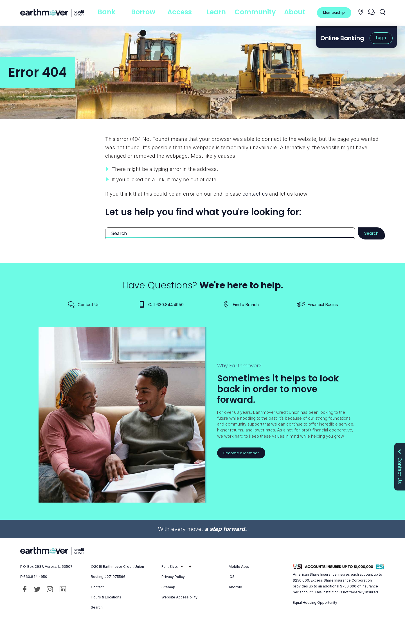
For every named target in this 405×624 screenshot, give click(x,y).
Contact (97, 588)
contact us (255, 194)
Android (235, 588)
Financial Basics (317, 305)
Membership (333, 12)
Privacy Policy (173, 577)
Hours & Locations (106, 598)
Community (255, 12)
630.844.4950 (35, 577)
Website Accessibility (179, 598)
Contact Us (83, 305)
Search (370, 233)
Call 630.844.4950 (161, 305)
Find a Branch (240, 305)
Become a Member (242, 453)
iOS (232, 577)
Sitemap (168, 588)
